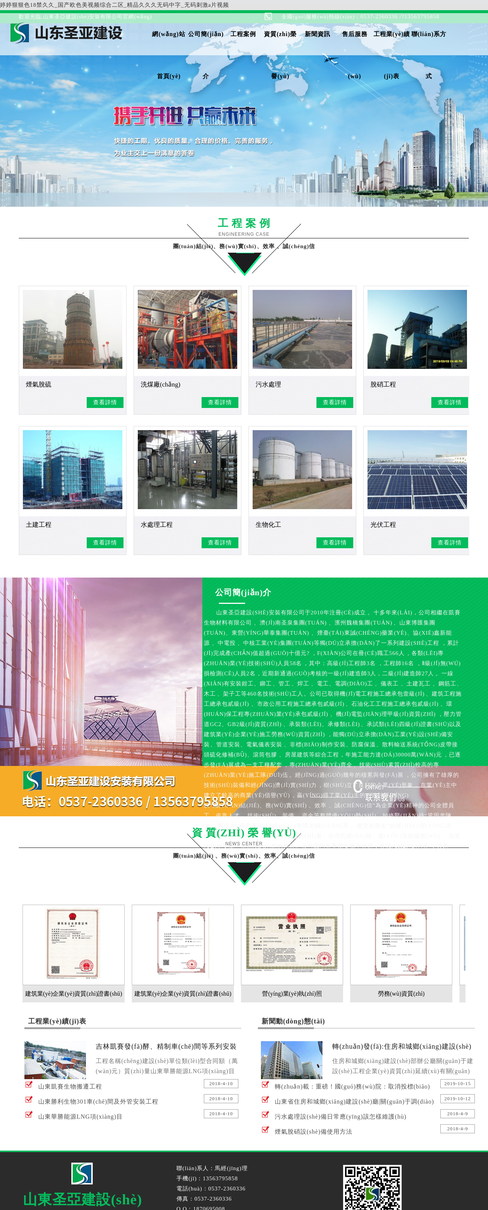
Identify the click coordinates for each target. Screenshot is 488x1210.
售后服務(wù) (355, 43)
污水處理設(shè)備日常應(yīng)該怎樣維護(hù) (341, 1116)
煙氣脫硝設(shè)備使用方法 (313, 1131)
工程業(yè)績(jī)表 (392, 43)
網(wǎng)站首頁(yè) (168, 43)
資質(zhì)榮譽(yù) (280, 43)
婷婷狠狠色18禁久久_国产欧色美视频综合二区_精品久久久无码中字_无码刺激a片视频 (114, 5)
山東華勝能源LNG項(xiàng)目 (80, 1116)
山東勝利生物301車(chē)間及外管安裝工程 (98, 1101)
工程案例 (243, 34)
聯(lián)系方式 (428, 43)
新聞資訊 (317, 34)
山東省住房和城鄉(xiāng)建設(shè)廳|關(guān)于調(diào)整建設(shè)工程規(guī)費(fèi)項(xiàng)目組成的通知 (354, 1103)
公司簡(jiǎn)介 (206, 43)
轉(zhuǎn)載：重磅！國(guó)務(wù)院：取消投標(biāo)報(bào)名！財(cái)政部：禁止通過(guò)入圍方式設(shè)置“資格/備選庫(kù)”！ (354, 1088)
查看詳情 (105, 402)
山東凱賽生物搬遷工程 (70, 1086)
